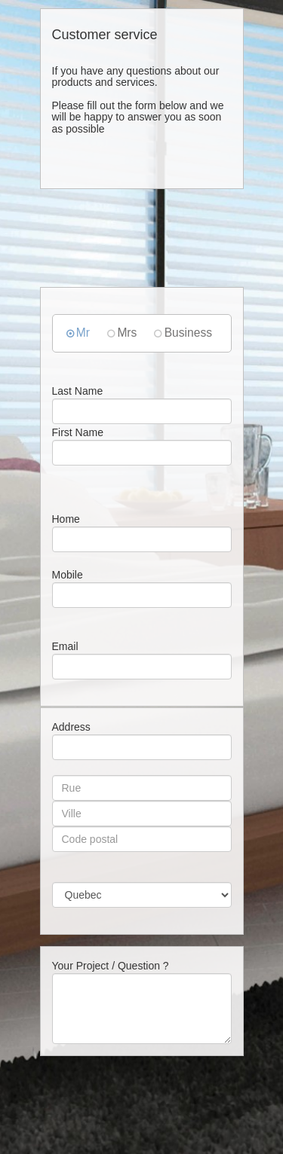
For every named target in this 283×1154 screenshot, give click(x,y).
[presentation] (154, 1115)
